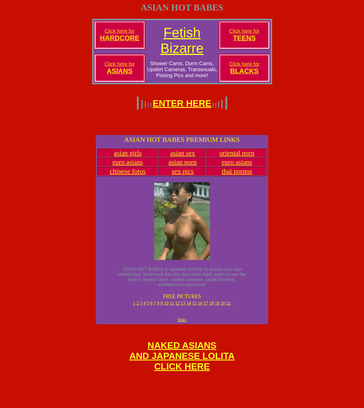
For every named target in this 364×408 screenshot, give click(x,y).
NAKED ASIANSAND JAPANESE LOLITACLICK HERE (182, 362)
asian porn (183, 165)
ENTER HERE (182, 103)
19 (217, 306)
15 (194, 306)
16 (200, 306)
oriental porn (236, 156)
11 (171, 306)
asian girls (128, 156)
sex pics (183, 174)
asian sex (182, 156)
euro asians (127, 165)
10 (166, 306)
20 (223, 306)
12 (177, 306)
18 (211, 306)
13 (183, 306)
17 (206, 306)
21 (228, 306)
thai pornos (237, 174)
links (181, 324)
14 (189, 306)
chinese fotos (128, 174)
